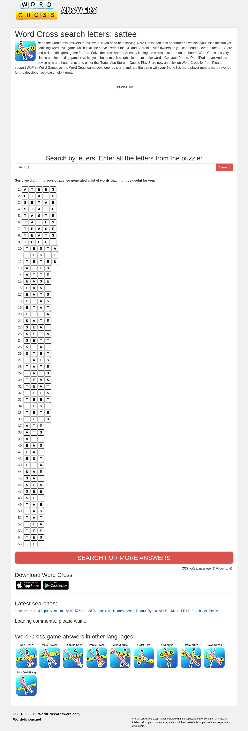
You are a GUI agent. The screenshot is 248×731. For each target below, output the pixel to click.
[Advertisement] (124, 119)
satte (18, 611)
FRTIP (185, 611)
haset (203, 611)
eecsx (102, 611)
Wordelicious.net (27, 719)
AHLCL (164, 611)
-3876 (91, 611)
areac (28, 611)
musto (58, 611)
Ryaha (152, 611)
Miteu (175, 611)
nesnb (130, 611)
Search (224, 167)
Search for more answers (124, 557)
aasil (111, 611)
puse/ (48, 611)
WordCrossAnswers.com (59, 714)
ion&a (38, 611)
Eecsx (213, 611)
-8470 (69, 611)
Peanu (141, 611)
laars (120, 611)
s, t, (194, 611)
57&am (80, 611)
